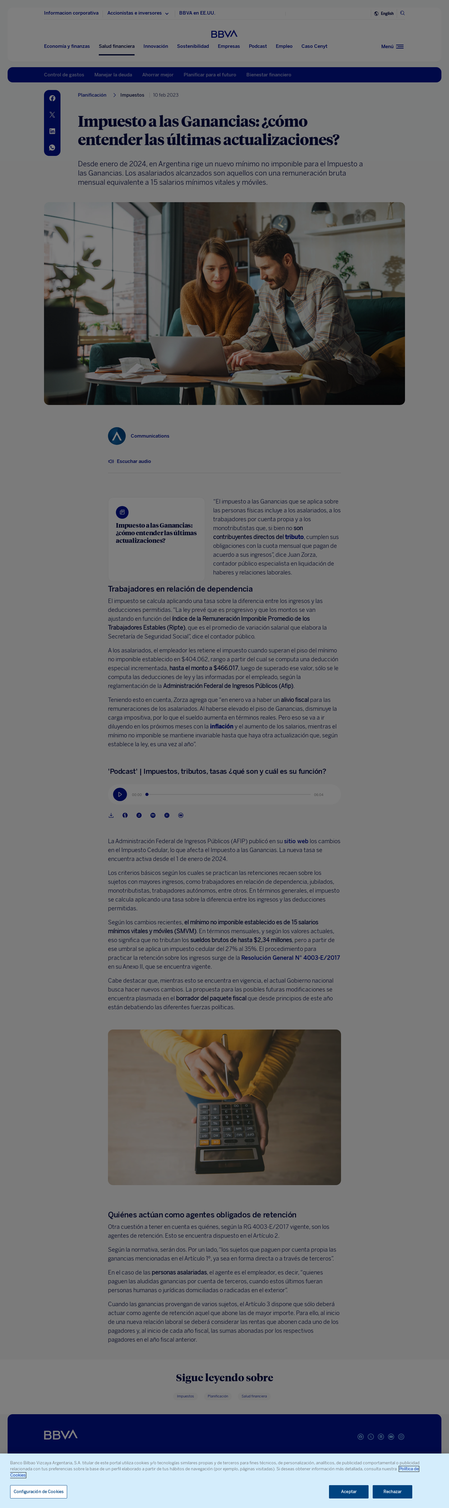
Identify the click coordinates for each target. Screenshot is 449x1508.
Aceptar (349, 1491)
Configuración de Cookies (39, 1491)
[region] (224, 1480)
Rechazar (392, 1491)
